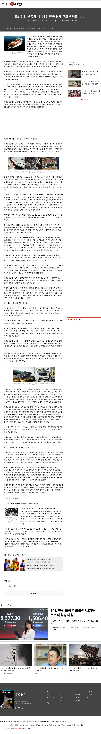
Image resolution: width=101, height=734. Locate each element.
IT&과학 (62, 697)
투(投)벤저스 (73, 64)
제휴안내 (25, 721)
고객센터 (31, 721)
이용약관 (36, 721)
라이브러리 (77, 697)
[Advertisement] (24, 122)
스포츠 (48, 700)
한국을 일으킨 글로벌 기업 (13, 555)
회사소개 (8, 721)
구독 (27, 555)
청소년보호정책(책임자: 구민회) (58, 721)
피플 (61, 700)
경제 (61, 692)
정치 (47, 692)
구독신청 (89, 694)
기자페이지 (77, 700)
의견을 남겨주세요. (11, 586)
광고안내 (89, 697)
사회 (47, 694)
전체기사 (49, 703)
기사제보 (89, 692)
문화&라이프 (50, 697)
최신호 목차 (77, 694)
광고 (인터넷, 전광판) (16, 721)
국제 (61, 694)
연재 (75, 692)
